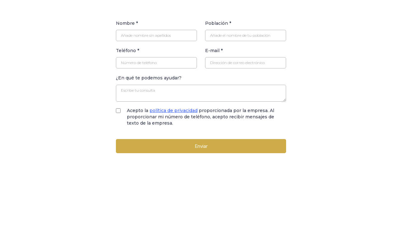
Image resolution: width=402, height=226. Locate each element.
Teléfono (127, 50)
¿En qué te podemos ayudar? (149, 78)
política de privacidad (173, 110)
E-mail (214, 50)
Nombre (127, 23)
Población (218, 23)
